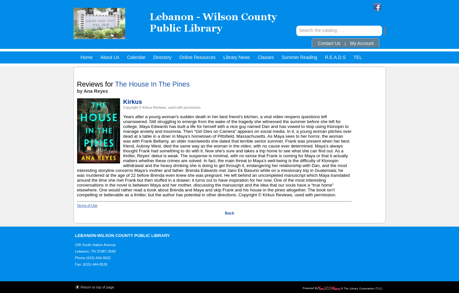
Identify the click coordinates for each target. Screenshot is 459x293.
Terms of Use (87, 205)
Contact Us (329, 43)
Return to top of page (97, 287)
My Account (361, 43)
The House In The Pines (152, 84)
